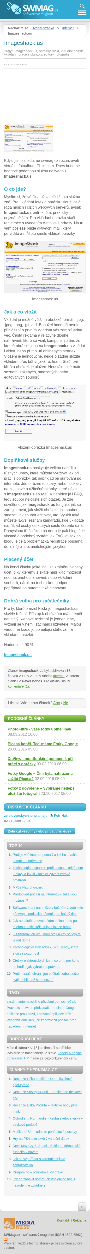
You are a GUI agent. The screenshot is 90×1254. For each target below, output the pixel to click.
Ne (65, 703)
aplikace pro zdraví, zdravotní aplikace (35, 1014)
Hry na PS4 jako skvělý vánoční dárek (41, 1139)
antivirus (27, 1008)
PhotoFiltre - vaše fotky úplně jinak (39, 729)
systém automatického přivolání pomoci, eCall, (41, 1001)
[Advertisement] (45, 95)
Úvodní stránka (42, 28)
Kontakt (63, 1220)
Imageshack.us (18, 655)
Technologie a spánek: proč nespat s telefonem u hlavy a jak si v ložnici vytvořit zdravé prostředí (48, 874)
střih (68, 1014)
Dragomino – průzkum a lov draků (38, 1172)
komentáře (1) (18, 686)
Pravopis (13, 1008)
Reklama (79, 1220)
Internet (67, 28)
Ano (56, 703)
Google (71, 1008)
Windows (13, 1020)
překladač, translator (49, 1008)
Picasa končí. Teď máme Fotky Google (43, 744)
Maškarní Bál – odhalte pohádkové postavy (45, 1132)
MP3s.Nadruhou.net (28, 887)
